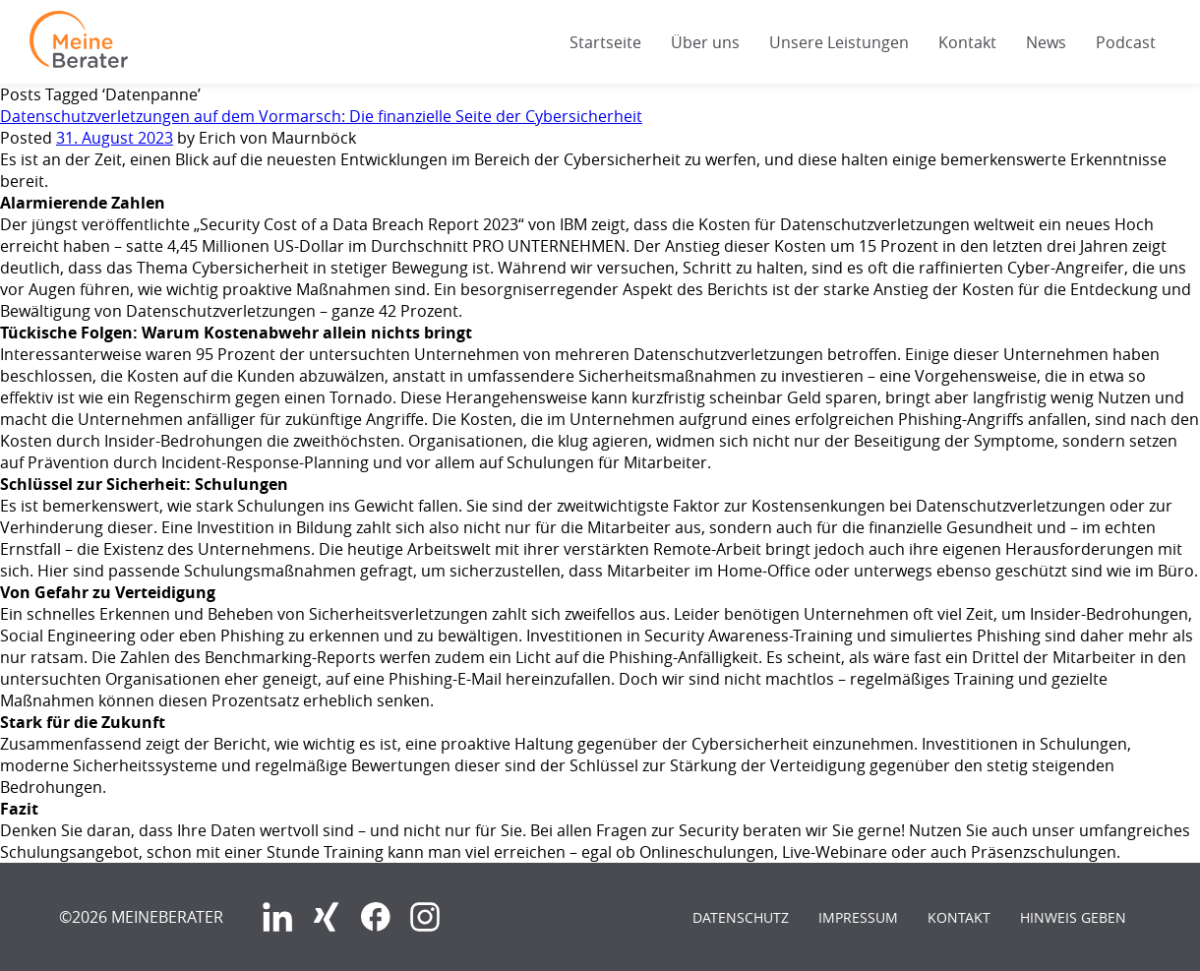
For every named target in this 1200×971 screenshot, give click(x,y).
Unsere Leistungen (839, 42)
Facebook (375, 917)
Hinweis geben (1073, 917)
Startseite (605, 42)
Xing (326, 917)
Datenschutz (740, 917)
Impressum (858, 917)
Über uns (705, 42)
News (1046, 42)
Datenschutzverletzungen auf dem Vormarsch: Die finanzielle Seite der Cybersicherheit (321, 116)
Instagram (425, 917)
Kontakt (967, 42)
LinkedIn (277, 917)
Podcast (1126, 42)
